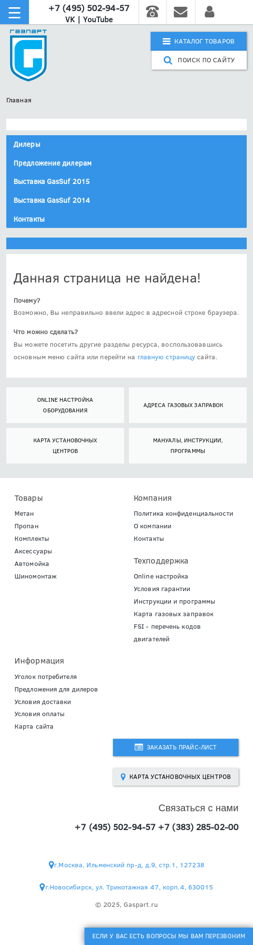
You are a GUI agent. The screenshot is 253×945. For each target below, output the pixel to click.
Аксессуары (33, 551)
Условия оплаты (39, 714)
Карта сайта (34, 726)
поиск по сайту (199, 60)
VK (70, 19)
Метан (24, 513)
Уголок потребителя (45, 676)
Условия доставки (42, 701)
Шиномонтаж (35, 576)
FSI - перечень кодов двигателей (167, 632)
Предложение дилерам (53, 163)
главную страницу (167, 357)
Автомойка (31, 563)
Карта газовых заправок (173, 614)
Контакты (29, 219)
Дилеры (27, 144)
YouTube (97, 19)
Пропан (26, 526)
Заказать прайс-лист (176, 747)
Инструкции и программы (174, 601)
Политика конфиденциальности (183, 513)
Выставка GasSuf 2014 (52, 200)
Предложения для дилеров (56, 689)
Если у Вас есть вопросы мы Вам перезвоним (168, 935)
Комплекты (31, 538)
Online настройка (161, 576)
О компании (152, 526)
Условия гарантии (162, 588)
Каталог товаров (199, 41)
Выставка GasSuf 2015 (52, 181)
